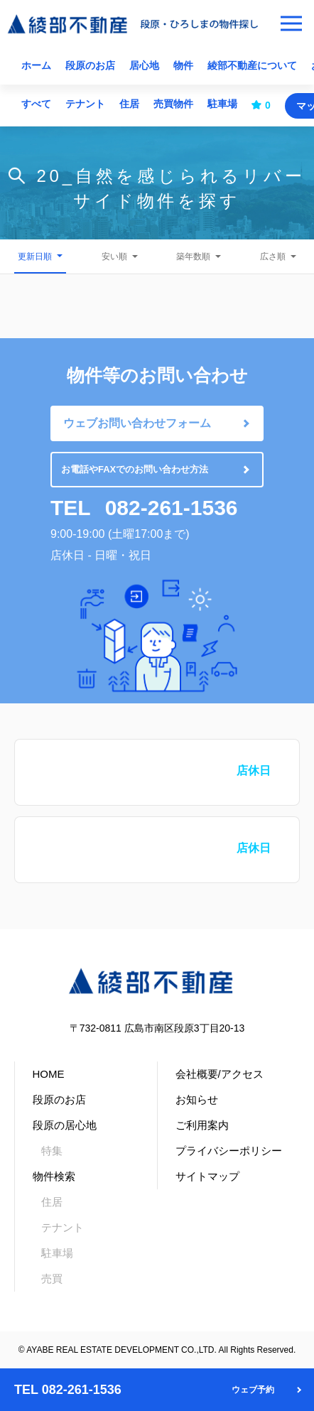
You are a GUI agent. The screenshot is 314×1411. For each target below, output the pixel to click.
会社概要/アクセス (219, 1074)
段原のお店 (90, 65)
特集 (52, 1151)
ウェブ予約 (253, 1390)
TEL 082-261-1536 (67, 1390)
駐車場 (222, 104)
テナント (85, 104)
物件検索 (54, 1176)
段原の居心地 (65, 1125)
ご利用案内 (202, 1125)
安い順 (114, 256)
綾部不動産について (252, 65)
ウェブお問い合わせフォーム (137, 423)
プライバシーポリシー (228, 1151)
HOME (49, 1074)
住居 (129, 104)
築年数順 (193, 256)
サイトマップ (207, 1176)
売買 (52, 1278)
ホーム (36, 65)
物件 (183, 65)
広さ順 (273, 256)
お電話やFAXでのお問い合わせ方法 (134, 469)
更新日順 (35, 256)
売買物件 (173, 104)
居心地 (144, 65)
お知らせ (196, 1099)
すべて (36, 104)
